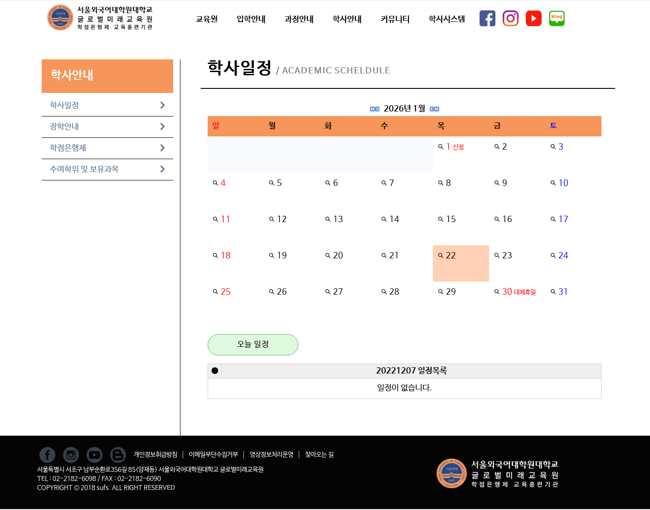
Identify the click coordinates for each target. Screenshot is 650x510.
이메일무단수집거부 (213, 454)
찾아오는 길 (319, 454)
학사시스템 (447, 19)
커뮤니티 (395, 19)
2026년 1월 (404, 108)
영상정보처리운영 (271, 454)
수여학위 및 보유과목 (107, 169)
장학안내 (107, 126)
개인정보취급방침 (155, 454)
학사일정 (107, 105)
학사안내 (347, 19)
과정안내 (299, 19)
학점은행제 (107, 148)
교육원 (207, 19)
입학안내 (251, 19)
